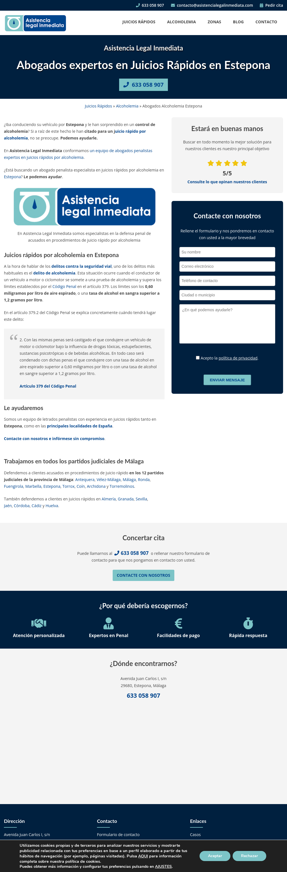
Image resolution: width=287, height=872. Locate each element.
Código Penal (64, 286)
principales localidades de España (79, 426)
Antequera (85, 479)
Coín (81, 486)
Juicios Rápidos (138, 21)
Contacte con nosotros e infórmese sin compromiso (54, 438)
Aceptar (215, 856)
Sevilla (141, 499)
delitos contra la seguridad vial (82, 266)
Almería (109, 499)
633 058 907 (150, 5)
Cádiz (36, 505)
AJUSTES (163, 866)
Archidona (96, 486)
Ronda (144, 479)
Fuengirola (13, 486)
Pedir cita (271, 5)
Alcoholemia (181, 21)
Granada (125, 499)
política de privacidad (238, 358)
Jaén (8, 505)
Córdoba (21, 505)
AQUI (143, 856)
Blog (238, 21)
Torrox (69, 486)
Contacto (266, 21)
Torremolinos (122, 486)
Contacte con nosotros (143, 575)
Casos (195, 834)
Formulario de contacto (118, 834)
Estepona (12, 176)
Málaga (129, 479)
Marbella (33, 486)
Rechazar (249, 856)
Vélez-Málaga (109, 479)
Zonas (214, 21)
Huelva (51, 505)
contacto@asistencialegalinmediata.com (212, 5)
